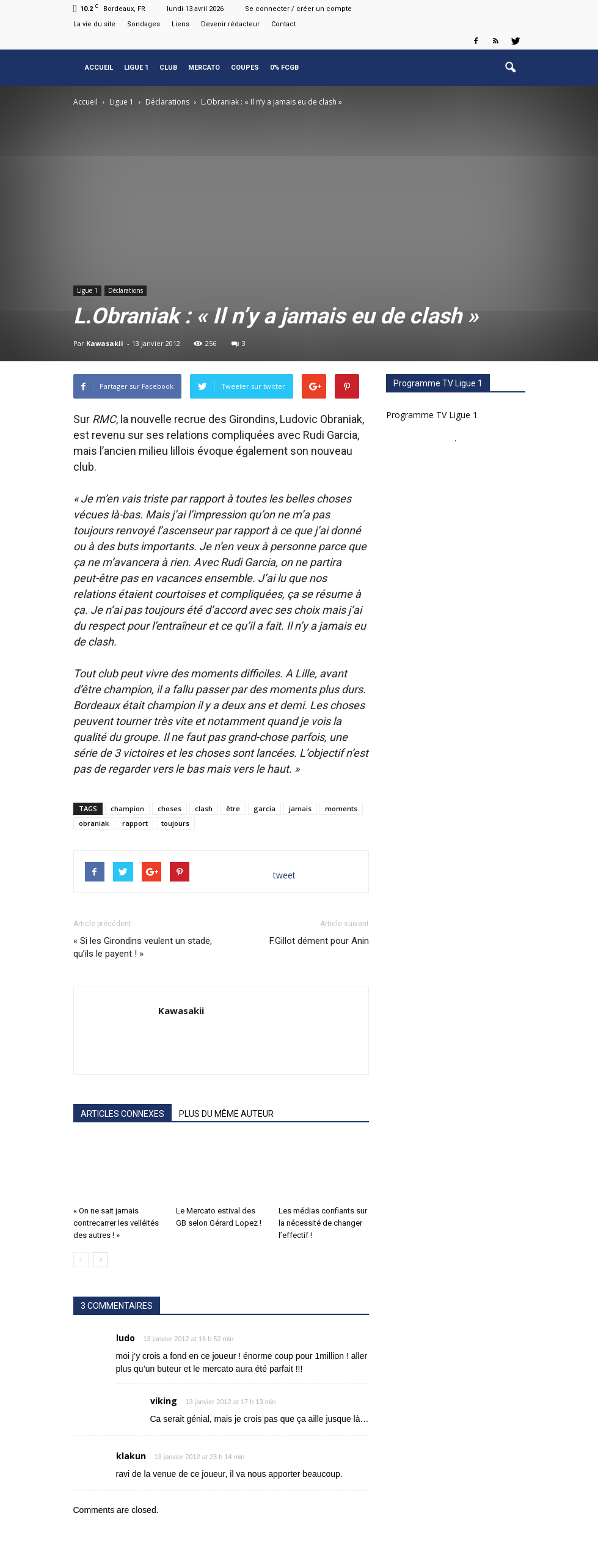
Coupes (245, 68)
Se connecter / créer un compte (298, 9)
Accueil (99, 68)
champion (127, 808)
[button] (510, 68)
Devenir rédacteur (230, 24)
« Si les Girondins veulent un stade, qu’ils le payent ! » (142, 947)
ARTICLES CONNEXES (122, 1114)
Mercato (204, 68)
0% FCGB (284, 68)
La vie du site (94, 24)
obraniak (94, 823)
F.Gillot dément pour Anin (319, 940)
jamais (300, 808)
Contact (283, 24)
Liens (180, 24)
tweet (284, 875)
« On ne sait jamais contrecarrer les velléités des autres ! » (116, 1223)
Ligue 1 (136, 68)
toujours (175, 823)
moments (341, 808)
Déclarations (125, 290)
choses (169, 808)
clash (204, 808)
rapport (135, 823)
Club (168, 68)
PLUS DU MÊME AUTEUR (226, 1114)
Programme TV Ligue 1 (432, 415)
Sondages (143, 24)
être (233, 808)
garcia (264, 808)
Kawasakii (104, 343)
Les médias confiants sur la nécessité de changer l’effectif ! (323, 1223)
